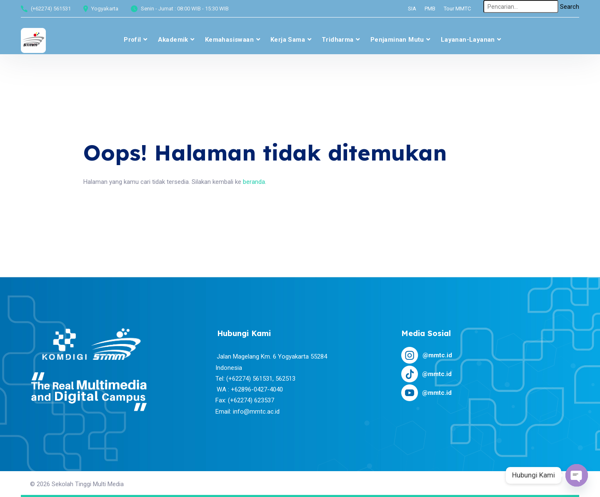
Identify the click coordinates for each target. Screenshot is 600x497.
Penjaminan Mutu (397, 39)
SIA (412, 8)
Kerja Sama (287, 39)
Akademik (173, 39)
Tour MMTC (457, 8)
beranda (254, 182)
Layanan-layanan (468, 39)
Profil (132, 39)
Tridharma (338, 39)
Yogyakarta (104, 8)
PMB (430, 8)
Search (569, 6)
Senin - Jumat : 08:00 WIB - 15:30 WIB (185, 8)
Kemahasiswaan (229, 39)
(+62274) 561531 (51, 8)
